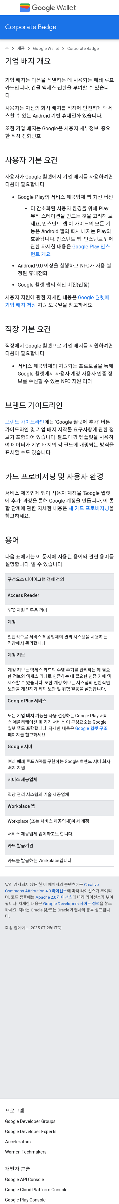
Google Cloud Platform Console (36, 1189)
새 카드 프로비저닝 (89, 508)
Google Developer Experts (30, 1131)
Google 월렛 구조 (91, 728)
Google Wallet (46, 48)
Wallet (54, 7)
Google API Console (24, 1179)
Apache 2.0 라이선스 (54, 897)
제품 (21, 48)
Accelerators (18, 1141)
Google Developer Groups (30, 1121)
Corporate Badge (30, 27)
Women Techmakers (26, 1151)
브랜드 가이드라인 (24, 422)
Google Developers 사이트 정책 (71, 903)
